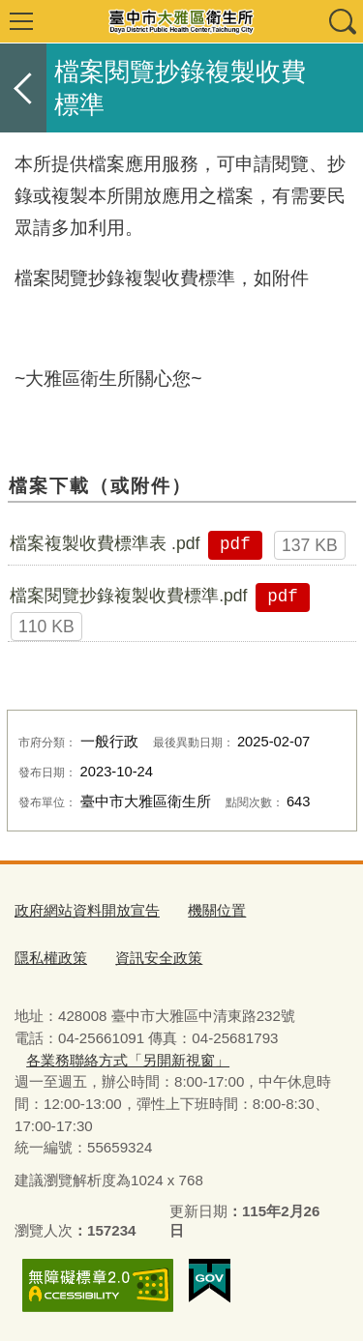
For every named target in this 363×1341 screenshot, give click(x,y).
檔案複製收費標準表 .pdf (104, 543)
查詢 (341, 21)
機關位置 (217, 910)
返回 (23, 88)
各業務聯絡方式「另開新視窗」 (127, 1060)
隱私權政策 (51, 957)
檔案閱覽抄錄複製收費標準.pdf (128, 595)
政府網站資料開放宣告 (87, 910)
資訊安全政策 (158, 957)
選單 (21, 21)
